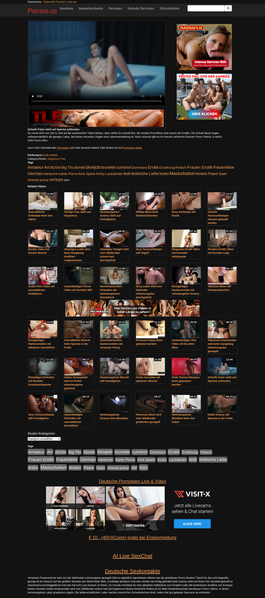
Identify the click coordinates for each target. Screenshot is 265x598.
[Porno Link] (96, 118)
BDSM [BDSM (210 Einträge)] (55, 167)
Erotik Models (50, 155)
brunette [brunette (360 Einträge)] (108, 167)
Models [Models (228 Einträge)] (201, 174)
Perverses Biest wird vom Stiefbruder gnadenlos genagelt (148, 418)
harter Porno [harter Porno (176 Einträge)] (68, 174)
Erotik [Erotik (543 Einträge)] (153, 167)
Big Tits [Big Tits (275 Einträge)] (67, 167)
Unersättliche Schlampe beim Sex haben (40, 215)
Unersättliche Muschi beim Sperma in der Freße (77, 344)
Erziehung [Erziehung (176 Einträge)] (167, 167)
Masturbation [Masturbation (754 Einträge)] (182, 173)
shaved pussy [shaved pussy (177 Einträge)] (38, 180)
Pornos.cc (42, 11)
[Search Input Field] (206, 8)
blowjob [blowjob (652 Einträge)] (93, 167)
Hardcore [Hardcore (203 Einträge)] (50, 174)
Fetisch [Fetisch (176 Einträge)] (180, 167)
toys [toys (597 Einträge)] (59, 179)
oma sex (72, 1)
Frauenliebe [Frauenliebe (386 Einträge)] (223, 167)
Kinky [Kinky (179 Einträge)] (100, 174)
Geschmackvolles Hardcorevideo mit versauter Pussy (111, 344)
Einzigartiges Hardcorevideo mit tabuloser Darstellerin (41, 344)
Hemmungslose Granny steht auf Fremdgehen (110, 215)
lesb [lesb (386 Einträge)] (127, 173)
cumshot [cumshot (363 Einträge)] (123, 167)
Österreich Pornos (53, 1)
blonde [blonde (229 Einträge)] (79, 167)
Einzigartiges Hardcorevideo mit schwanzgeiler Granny (185, 290)
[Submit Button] (228, 8)
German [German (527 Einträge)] (35, 173)
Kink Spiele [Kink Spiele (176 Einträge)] (87, 174)
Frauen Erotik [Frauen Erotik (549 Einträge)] (199, 167)
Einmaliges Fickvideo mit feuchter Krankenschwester (41, 381)
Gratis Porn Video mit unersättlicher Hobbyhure (41, 290)
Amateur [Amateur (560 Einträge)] (35, 167)
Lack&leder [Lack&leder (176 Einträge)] (114, 174)
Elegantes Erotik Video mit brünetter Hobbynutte (186, 253)
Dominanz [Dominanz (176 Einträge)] (139, 167)
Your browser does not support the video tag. (96, 63)
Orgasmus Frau (56, 158)
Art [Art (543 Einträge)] (47, 167)
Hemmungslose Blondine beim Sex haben (183, 418)
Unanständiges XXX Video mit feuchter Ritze (184, 344)
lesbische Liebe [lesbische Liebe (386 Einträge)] (145, 173)
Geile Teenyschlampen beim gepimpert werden (186, 381)
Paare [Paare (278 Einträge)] (213, 174)
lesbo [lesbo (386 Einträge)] (164, 173)
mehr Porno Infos (37, 140)
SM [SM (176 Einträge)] (51, 180)
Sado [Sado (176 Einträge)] (223, 174)
